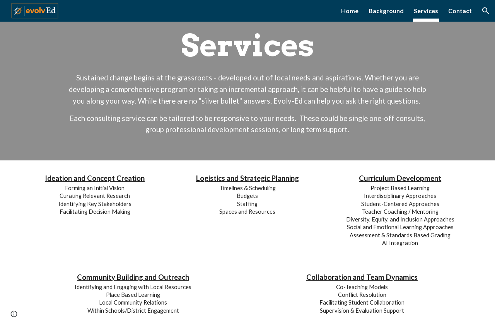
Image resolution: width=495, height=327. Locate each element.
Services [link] (426, 10)
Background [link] (386, 10)
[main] (247, 80)
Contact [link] (460, 10)
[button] (485, 11)
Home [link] (349, 10)
